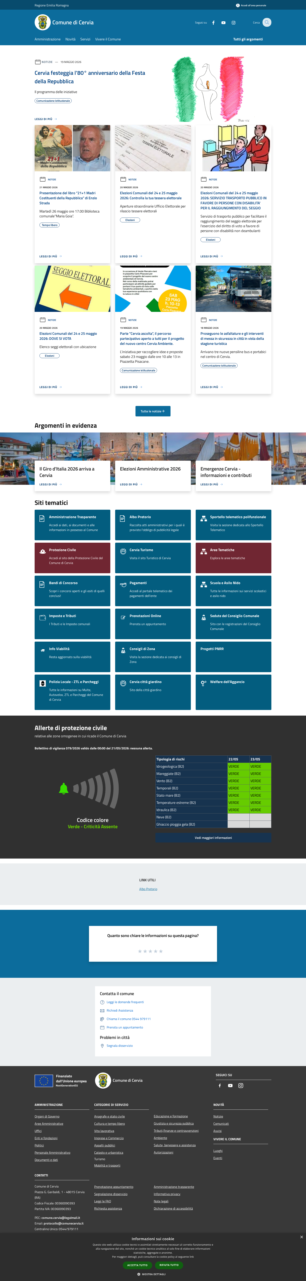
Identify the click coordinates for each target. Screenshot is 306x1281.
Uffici (38, 1130)
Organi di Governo (47, 1116)
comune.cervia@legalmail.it (60, 1217)
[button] (153, 1274)
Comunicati (221, 1123)
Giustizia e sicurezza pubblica (174, 1123)
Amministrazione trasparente (174, 1186)
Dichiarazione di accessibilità (173, 1208)
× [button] (301, 1237)
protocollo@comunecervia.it (64, 1223)
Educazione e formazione (171, 1116)
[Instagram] (231, 22)
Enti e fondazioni (46, 1138)
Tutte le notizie (153, 411)
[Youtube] (221, 22)
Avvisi (217, 1130)
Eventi (217, 1158)
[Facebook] (211, 22)
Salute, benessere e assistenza (175, 1145)
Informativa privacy (167, 1194)
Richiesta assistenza (108, 1208)
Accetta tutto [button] (137, 1265)
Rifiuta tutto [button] (169, 1265)
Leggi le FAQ (102, 1201)
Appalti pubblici (104, 1145)
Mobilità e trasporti (107, 1165)
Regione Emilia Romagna (52, 5)
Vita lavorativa (104, 1130)
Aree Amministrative (49, 1123)
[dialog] (153, 1257)
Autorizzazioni (163, 1152)
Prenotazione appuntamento (113, 1186)
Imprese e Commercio (109, 1138)
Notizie (47, 62)
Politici (39, 1145)
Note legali (161, 1201)
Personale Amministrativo (52, 1152)
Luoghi (218, 1150)
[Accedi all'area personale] (251, 5)
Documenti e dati (46, 1159)
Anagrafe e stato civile (109, 1116)
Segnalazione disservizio (110, 1194)
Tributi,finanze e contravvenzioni (176, 1130)
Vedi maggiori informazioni (213, 837)
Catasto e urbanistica (108, 1152)
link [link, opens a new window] (192, 1256)
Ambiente (160, 1137)
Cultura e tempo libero (109, 1123)
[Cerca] (266, 22)
